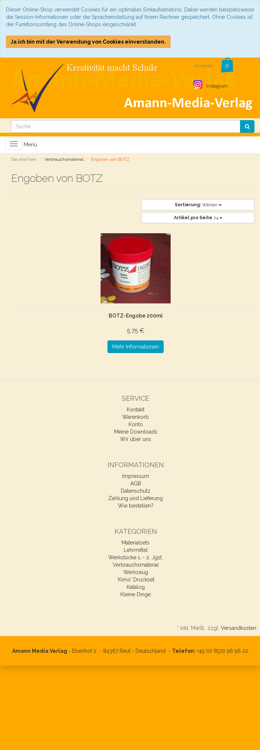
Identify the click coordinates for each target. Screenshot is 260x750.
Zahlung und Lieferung (135, 498)
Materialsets (136, 543)
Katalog (136, 587)
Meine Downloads (135, 432)
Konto (136, 424)
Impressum (135, 476)
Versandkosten (238, 628)
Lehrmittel (136, 550)
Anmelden (204, 66)
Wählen (198, 204)
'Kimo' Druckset (135, 580)
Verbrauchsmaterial (136, 565)
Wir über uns (135, 439)
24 (198, 217)
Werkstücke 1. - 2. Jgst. (135, 557)
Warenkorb (135, 417)
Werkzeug (135, 572)
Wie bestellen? (136, 506)
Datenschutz (135, 491)
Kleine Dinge (135, 594)
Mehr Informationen (135, 347)
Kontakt (135, 410)
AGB (135, 483)
